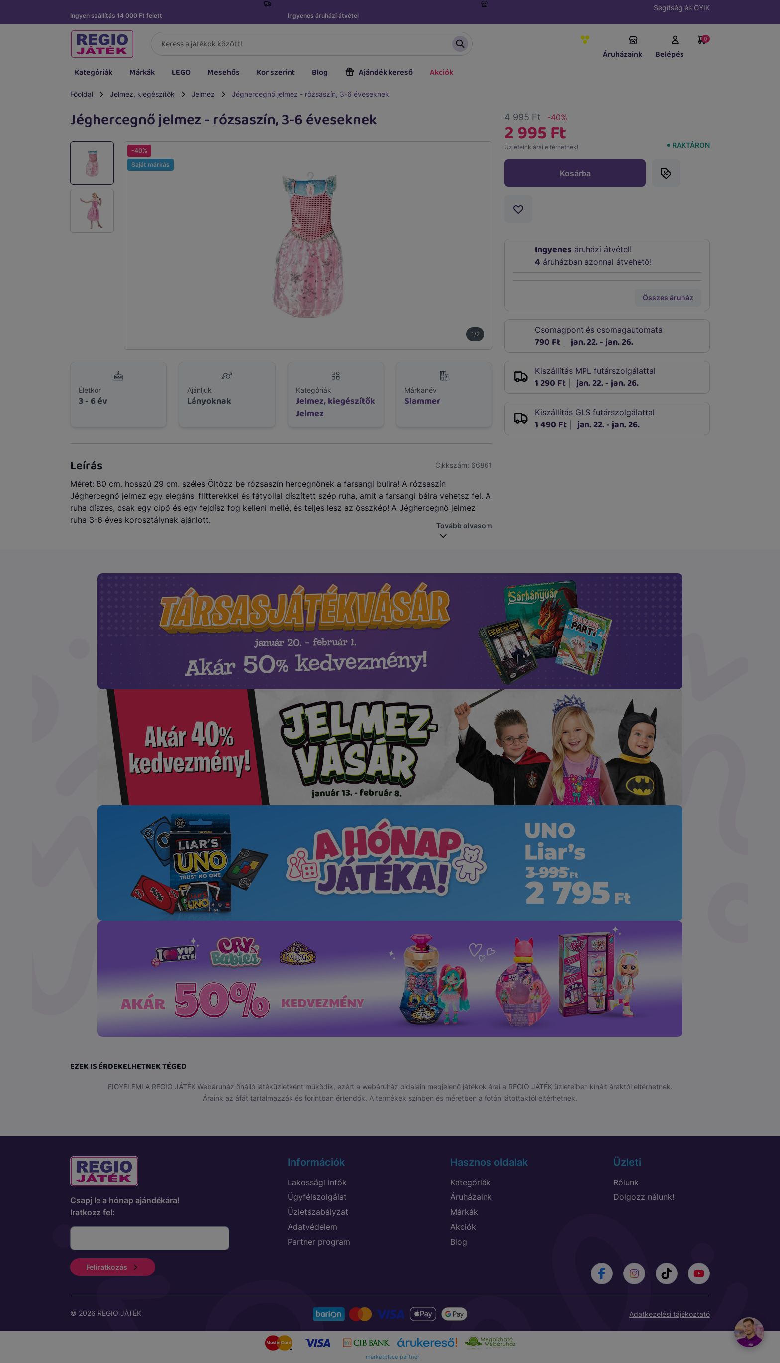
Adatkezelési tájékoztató (669, 1314)
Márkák (142, 72)
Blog (320, 72)
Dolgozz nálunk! (643, 1197)
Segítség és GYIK (682, 7)
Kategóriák (93, 72)
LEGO (181, 72)
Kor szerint (276, 72)
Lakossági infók (317, 1182)
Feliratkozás (112, 1267)
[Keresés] (312, 44)
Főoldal (81, 94)
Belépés (669, 48)
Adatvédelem (312, 1227)
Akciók (441, 72)
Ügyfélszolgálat (317, 1197)
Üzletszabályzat (318, 1212)
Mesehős (223, 72)
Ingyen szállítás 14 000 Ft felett (116, 15)
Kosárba (575, 173)
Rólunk (626, 1182)
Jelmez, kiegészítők (142, 94)
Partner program (319, 1242)
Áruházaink (622, 48)
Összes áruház (668, 297)
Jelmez (203, 94)
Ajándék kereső (379, 72)
